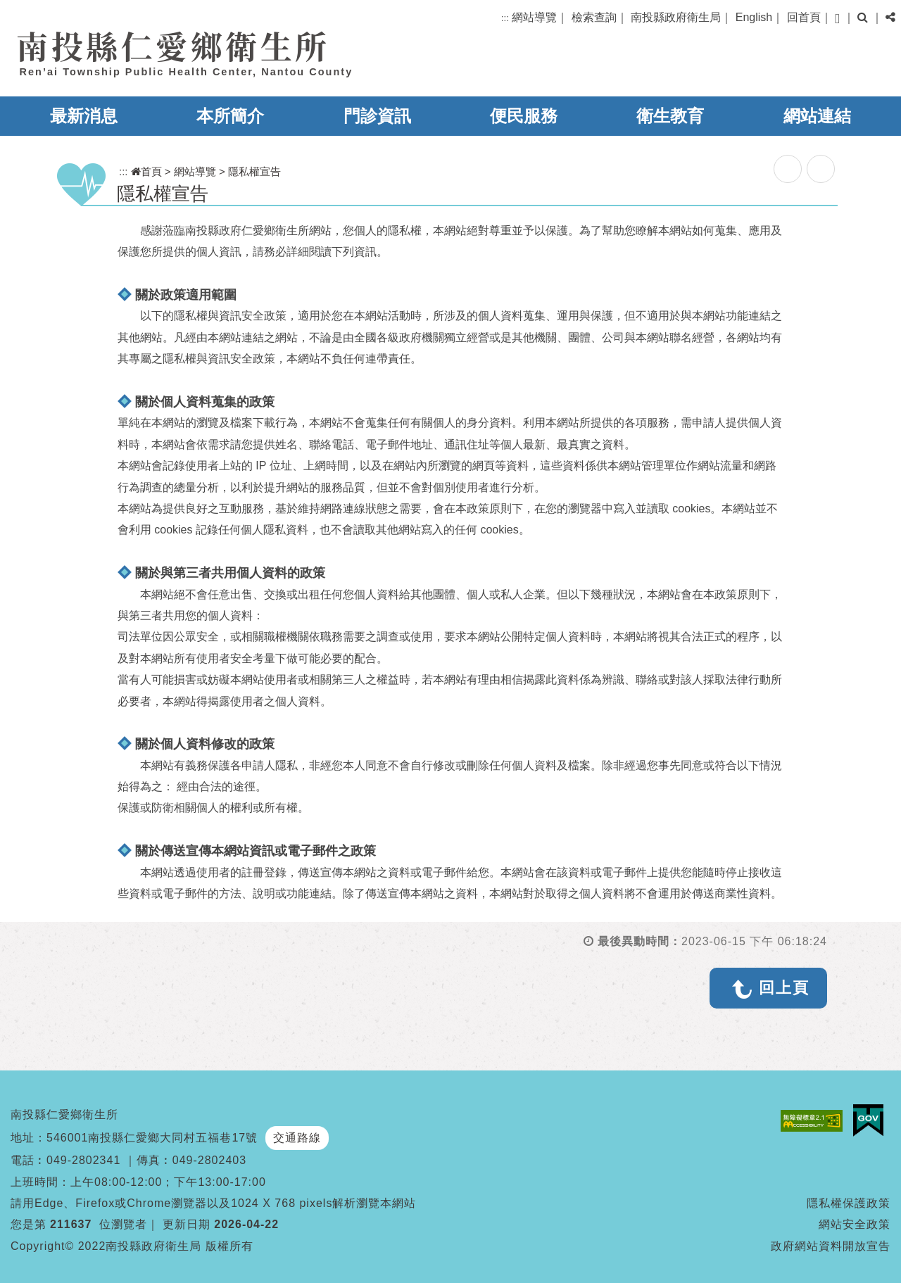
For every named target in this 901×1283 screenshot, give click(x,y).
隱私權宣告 (254, 171)
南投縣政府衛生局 (676, 17)
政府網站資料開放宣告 (830, 1246)
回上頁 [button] (784, 988)
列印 (821, 169)
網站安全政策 (854, 1224)
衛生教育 (670, 115)
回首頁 (804, 17)
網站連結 (817, 115)
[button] (837, 18)
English (754, 17)
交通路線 (297, 1138)
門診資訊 (377, 115)
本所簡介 (230, 115)
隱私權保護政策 (848, 1203)
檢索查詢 (594, 17)
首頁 (146, 171)
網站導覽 (534, 17)
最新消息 (84, 115)
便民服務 (523, 115)
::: (505, 18)
